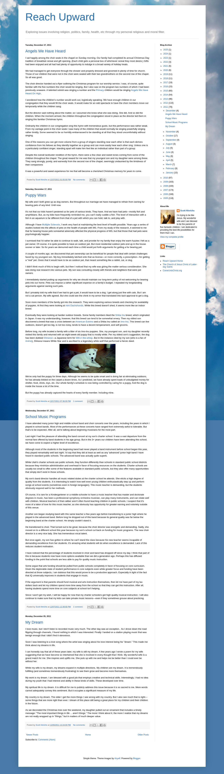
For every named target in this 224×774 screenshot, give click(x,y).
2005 (166, 198)
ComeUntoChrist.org (172, 270)
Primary (100, 90)
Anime (28, 341)
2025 (166, 50)
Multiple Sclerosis (51, 224)
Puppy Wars (35, 195)
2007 (166, 190)
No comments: (79, 180)
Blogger (136, 758)
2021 (166, 66)
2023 (166, 58)
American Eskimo (84, 321)
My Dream (34, 622)
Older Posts (143, 735)
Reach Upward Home (173, 261)
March (169, 164)
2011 (166, 107)
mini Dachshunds (74, 305)
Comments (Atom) (46, 739)
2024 (166, 54)
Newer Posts (32, 735)
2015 (166, 90)
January (170, 172)
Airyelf (117, 758)
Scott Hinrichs (187, 210)
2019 (166, 74)
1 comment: (78, 401)
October (170, 135)
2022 (166, 62)
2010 (166, 178)
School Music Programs (45, 416)
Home (88, 735)
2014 (166, 95)
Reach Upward (60, 17)
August (169, 144)
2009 (166, 182)
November (171, 131)
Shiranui (48, 338)
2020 (166, 70)
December (171, 110)
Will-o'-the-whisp (84, 338)
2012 (166, 103)
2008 (166, 186)
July (168, 148)
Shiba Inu (120, 315)
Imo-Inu (125, 321)
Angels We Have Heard (45, 51)
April (168, 160)
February (170, 168)
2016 (166, 86)
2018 (166, 78)
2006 (166, 194)
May (168, 156)
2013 (166, 99)
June (168, 152)
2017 (166, 82)
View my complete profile (171, 237)
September (171, 140)
